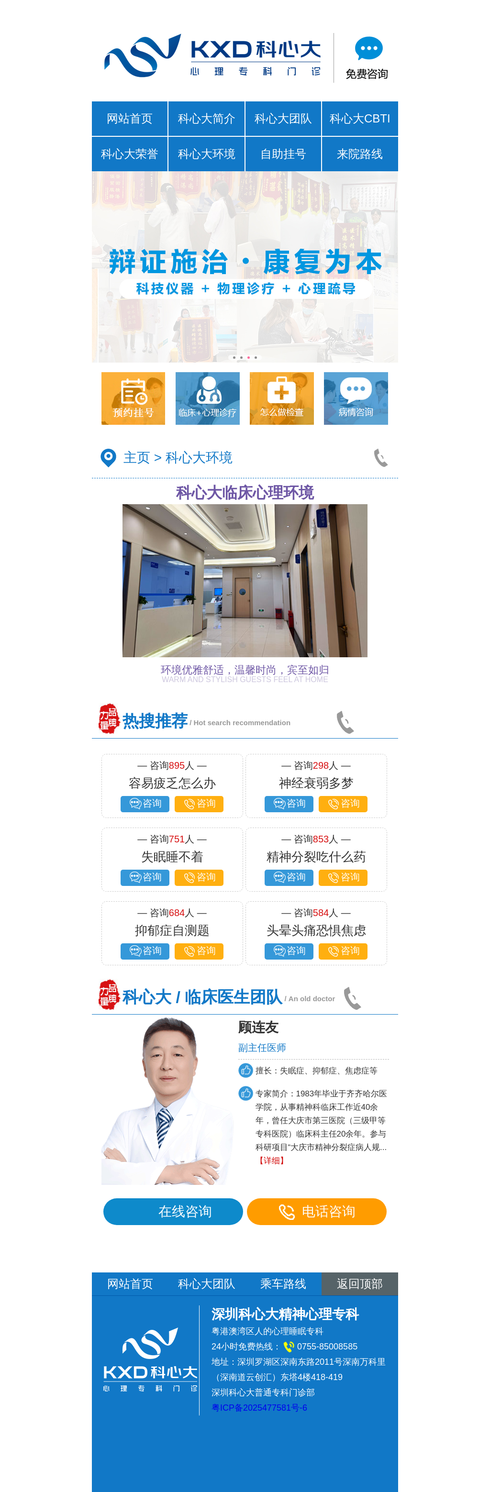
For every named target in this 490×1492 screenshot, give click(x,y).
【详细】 (272, 1160)
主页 (136, 457)
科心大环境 (206, 153)
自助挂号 (283, 153)
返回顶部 (360, 1283)
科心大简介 (206, 118)
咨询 (145, 804)
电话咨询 (317, 1211)
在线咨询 (174, 1211)
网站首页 (130, 118)
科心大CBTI (360, 118)
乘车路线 (283, 1283)
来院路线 (360, 153)
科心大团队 (283, 118)
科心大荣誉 (129, 153)
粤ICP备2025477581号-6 (259, 1408)
